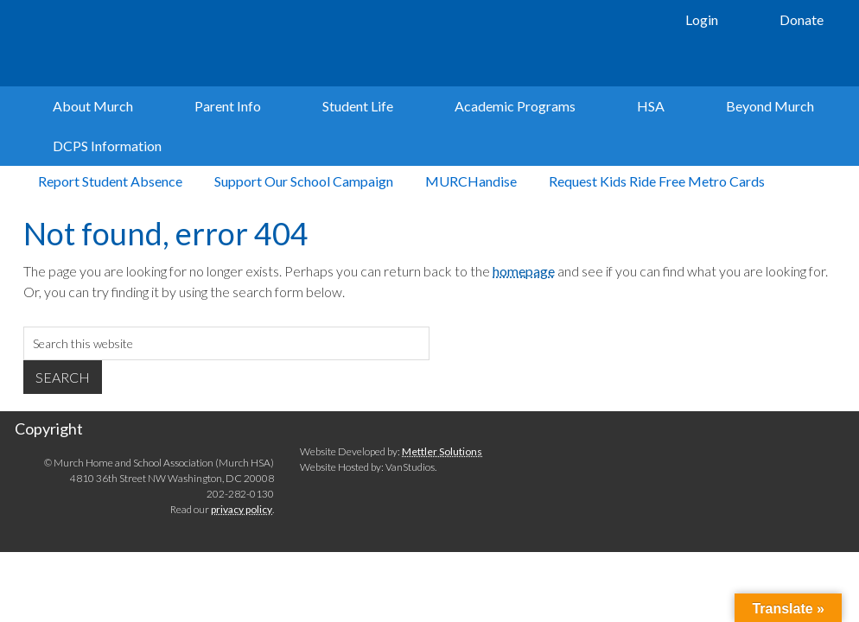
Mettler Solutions (442, 498)
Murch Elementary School (270, 43)
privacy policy (241, 557)
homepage (524, 318)
